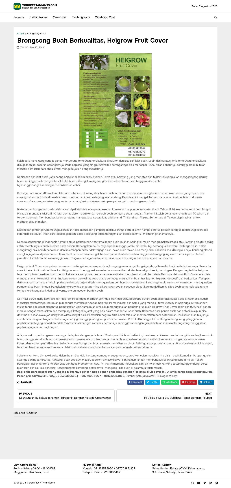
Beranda (19, 17)
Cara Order (60, 17)
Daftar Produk (38, 17)
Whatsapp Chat (105, 17)
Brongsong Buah (36, 33)
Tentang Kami (81, 17)
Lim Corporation (31, 482)
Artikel (20, 33)
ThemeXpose (48, 482)
